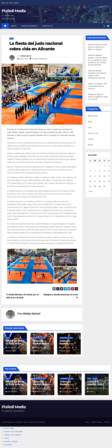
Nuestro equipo (29, 26)
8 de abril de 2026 (42, 388)
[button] (104, 26)
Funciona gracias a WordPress (12, 422)
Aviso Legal (9, 428)
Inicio (14, 26)
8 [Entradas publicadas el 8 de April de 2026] (99, 171)
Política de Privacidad (13, 431)
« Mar (90, 191)
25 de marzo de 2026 (70, 388)
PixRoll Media (14, 11)
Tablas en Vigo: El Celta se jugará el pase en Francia (98, 96)
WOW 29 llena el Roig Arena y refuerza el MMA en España (97, 47)
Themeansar (40, 422)
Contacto (47, 26)
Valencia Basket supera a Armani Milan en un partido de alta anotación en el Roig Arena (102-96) (98, 60)
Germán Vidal (11, 391)
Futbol (91, 139)
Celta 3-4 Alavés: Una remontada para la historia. (97, 86)
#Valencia (43, 59)
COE (90, 127)
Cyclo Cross (93, 133)
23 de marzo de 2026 (97, 388)
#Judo (35, 59)
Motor (90, 145)
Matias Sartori (26, 56)
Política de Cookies (12, 435)
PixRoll (91, 391)
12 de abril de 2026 (15, 388)
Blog (11, 38)
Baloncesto (36, 337)
